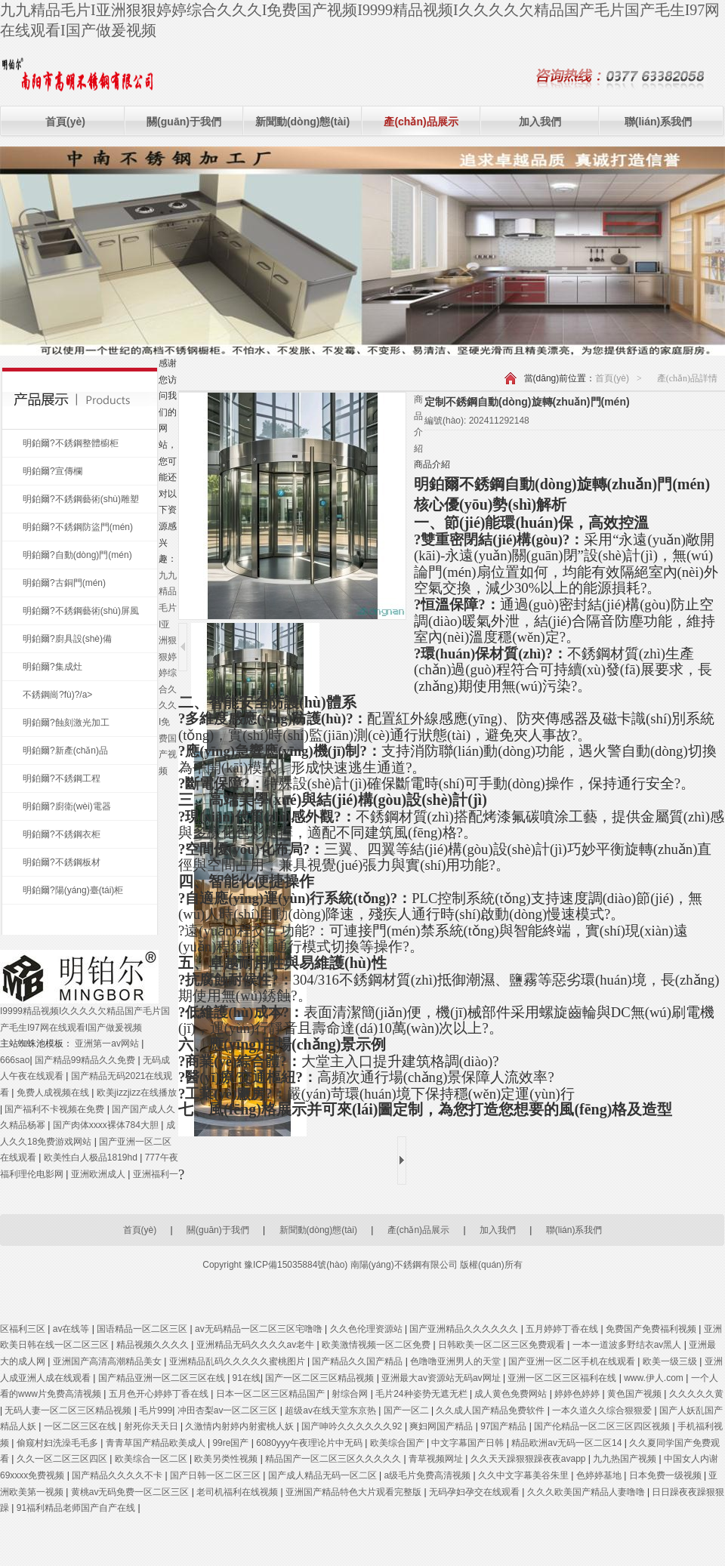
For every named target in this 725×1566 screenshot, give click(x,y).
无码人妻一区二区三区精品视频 (69, 1410)
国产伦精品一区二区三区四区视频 (603, 1426)
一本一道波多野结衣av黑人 (628, 1344)
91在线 (247, 1378)
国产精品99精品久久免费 (86, 1060)
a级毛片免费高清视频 (429, 1475)
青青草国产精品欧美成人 (157, 1443)
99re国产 (231, 1443)
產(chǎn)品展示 (421, 122)
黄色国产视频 (635, 1394)
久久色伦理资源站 (367, 1329)
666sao (14, 1060)
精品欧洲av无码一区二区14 (567, 1443)
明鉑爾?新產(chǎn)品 (65, 750)
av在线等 (72, 1329)
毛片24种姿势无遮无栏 (422, 1394)
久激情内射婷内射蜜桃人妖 (240, 1426)
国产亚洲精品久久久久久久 (464, 1329)
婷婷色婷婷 (578, 1394)
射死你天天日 (152, 1426)
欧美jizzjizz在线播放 (137, 1092)
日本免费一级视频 (666, 1475)
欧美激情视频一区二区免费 (377, 1344)
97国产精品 (504, 1426)
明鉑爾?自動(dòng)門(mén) (77, 555)
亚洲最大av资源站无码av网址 (442, 1378)
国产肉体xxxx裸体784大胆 (107, 1125)
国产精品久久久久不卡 (118, 1475)
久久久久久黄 (696, 1394)
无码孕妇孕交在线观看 (475, 1492)
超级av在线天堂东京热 (331, 1410)
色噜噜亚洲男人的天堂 (456, 1361)
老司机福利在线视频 (238, 1492)
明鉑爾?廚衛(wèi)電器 (67, 806)
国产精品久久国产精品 (358, 1361)
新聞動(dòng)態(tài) (302, 122)
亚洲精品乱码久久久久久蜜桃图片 (238, 1361)
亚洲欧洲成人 (99, 1174)
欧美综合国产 (398, 1443)
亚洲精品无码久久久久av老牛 (256, 1344)
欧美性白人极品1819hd (92, 1157)
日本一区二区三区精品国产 (271, 1394)
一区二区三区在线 (81, 1426)
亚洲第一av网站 (108, 1043)
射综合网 (351, 1394)
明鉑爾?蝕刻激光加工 (66, 722)
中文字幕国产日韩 (468, 1443)
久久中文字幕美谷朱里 (524, 1475)
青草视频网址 (437, 1458)
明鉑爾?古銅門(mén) (64, 583)
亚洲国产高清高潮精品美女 (108, 1361)
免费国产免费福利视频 (652, 1329)
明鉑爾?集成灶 (52, 666)
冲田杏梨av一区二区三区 (228, 1410)
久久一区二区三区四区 (63, 1458)
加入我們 (540, 122)
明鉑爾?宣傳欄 (52, 471)
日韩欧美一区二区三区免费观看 (502, 1344)
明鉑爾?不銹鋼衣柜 (61, 834)
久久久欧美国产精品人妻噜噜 (587, 1492)
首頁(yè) (65, 122)
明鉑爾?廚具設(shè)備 (67, 638)
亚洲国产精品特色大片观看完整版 (354, 1492)
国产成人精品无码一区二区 (323, 1475)
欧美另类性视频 (227, 1458)
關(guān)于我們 (184, 122)
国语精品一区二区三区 (143, 1329)
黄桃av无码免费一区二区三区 (131, 1492)
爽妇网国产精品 (442, 1426)
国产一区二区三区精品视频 (320, 1378)
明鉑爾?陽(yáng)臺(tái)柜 (73, 890)
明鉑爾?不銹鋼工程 (61, 778)
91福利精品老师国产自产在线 (77, 1508)
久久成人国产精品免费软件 (491, 1410)
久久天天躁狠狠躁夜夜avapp (529, 1458)
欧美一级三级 (671, 1361)
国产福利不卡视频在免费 (55, 1109)
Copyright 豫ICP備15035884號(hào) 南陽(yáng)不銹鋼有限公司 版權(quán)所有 (362, 1264)
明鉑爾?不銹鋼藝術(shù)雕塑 (81, 499)
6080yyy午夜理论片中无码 (310, 1443)
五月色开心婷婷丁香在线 (160, 1394)
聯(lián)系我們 (658, 122)
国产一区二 (407, 1410)
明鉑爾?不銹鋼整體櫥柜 (71, 443)
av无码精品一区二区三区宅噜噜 (260, 1329)
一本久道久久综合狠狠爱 (603, 1410)
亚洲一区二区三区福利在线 (563, 1378)
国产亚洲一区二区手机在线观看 (572, 1361)
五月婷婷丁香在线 (563, 1329)
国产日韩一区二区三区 (216, 1475)
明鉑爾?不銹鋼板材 (61, 862)
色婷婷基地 (600, 1475)
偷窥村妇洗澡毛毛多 (58, 1443)
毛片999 (155, 1410)
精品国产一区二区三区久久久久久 (334, 1458)
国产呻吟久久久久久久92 (353, 1426)
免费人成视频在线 (54, 1092)
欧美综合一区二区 (152, 1458)
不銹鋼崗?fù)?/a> (57, 694)
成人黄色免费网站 (511, 1394)
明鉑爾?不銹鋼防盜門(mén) (78, 527)
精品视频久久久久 (153, 1344)
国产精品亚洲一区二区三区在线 (162, 1378)
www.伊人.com (655, 1378)
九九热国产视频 (626, 1458)
